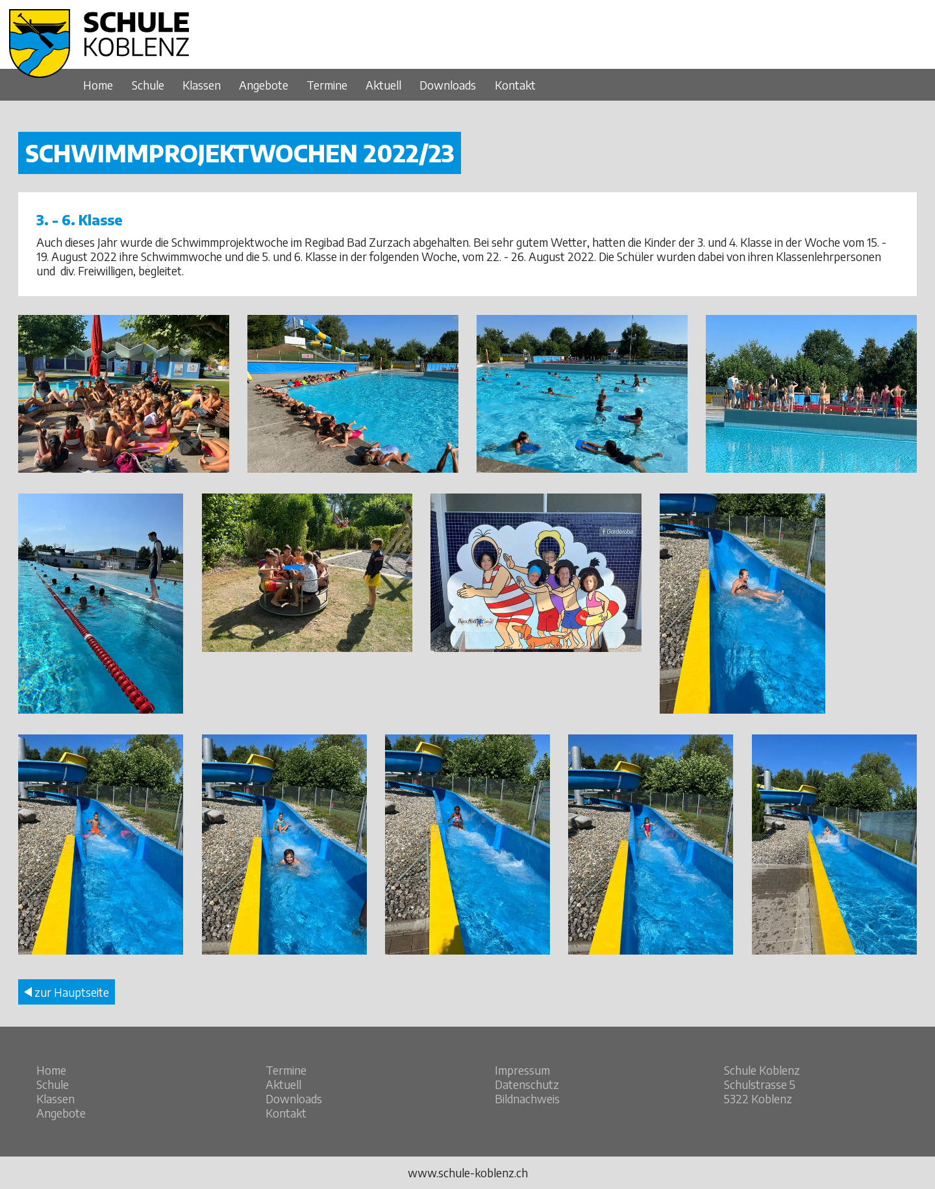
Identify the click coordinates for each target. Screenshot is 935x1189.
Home (98, 85)
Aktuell (383, 85)
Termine (326, 85)
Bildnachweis (527, 1099)
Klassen (201, 85)
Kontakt (515, 85)
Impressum (522, 1070)
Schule (148, 85)
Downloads (447, 85)
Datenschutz (527, 1084)
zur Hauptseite (66, 992)
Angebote (263, 85)
